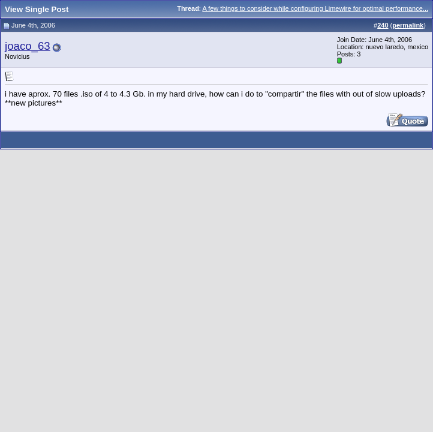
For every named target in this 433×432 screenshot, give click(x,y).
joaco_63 (27, 46)
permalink (407, 25)
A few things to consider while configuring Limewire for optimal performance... (315, 8)
